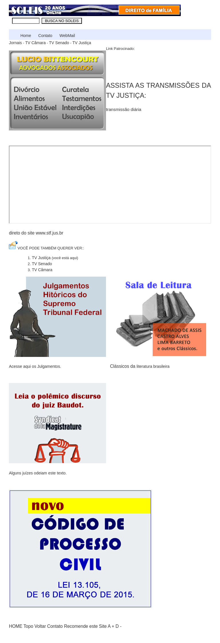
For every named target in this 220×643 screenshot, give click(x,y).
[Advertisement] (146, 64)
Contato (45, 35)
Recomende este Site (85, 626)
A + (111, 626)
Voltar (40, 626)
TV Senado (59, 42)
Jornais (15, 42)
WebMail (67, 35)
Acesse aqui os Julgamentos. (35, 366)
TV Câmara (35, 42)
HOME (15, 626)
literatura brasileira (153, 366)
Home (25, 35)
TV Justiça (81, 42)
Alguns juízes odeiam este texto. (38, 473)
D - (118, 626)
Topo (28, 626)
